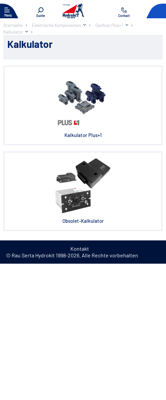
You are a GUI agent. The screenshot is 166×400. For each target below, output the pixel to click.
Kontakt (79, 248)
